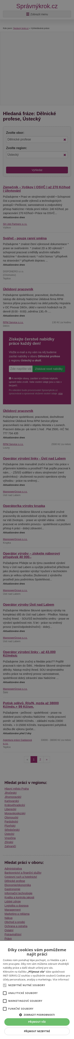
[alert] (37, 519)
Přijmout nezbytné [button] (37, 1031)
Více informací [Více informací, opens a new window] (61, 979)
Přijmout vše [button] (37, 1022)
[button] (37, 1014)
